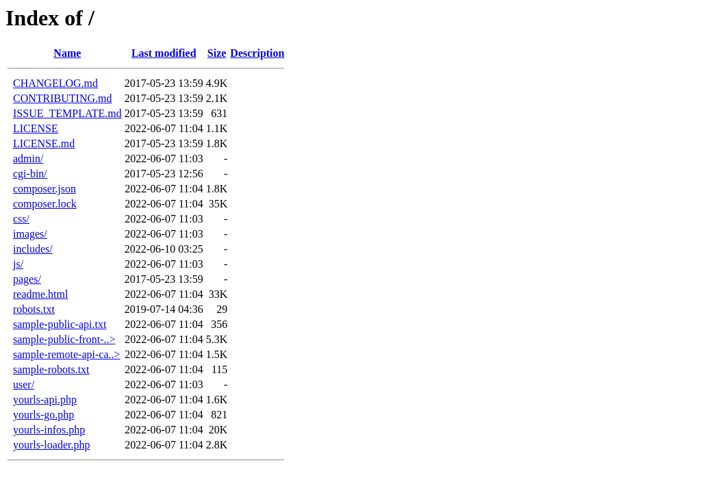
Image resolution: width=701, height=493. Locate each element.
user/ (23, 384)
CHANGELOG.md (55, 83)
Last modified (163, 53)
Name (67, 53)
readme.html (40, 294)
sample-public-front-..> (64, 339)
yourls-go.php (43, 414)
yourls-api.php (45, 399)
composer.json (44, 188)
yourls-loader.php (51, 445)
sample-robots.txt (51, 369)
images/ (30, 234)
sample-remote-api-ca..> (66, 354)
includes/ (33, 249)
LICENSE (35, 128)
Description (257, 53)
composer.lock (45, 204)
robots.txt (34, 309)
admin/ (28, 158)
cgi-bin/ (30, 173)
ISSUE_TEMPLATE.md (67, 113)
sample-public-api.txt (59, 324)
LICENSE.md (44, 143)
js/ (18, 264)
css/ (21, 219)
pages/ (27, 279)
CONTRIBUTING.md (62, 98)
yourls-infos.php (49, 429)
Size (217, 53)
